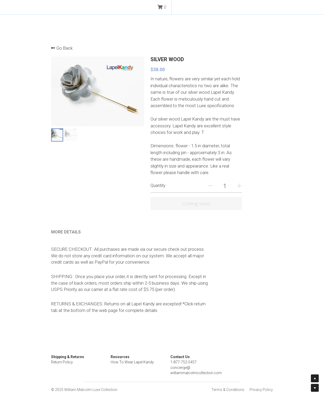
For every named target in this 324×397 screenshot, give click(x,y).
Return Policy (62, 349)
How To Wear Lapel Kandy (148, 349)
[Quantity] (255, 179)
